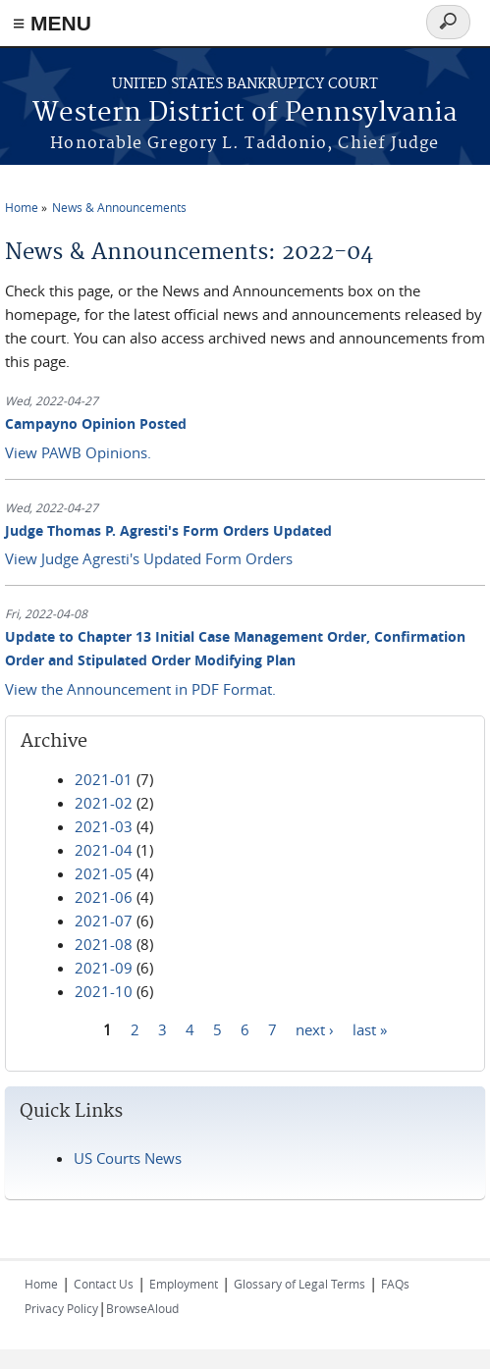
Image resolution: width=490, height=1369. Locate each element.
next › (315, 1029)
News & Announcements (119, 207)
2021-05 (104, 873)
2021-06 (104, 897)
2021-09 (104, 967)
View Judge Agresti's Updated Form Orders (149, 558)
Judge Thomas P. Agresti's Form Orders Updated (168, 530)
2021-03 (104, 826)
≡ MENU (52, 23)
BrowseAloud (142, 1308)
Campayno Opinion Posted (96, 423)
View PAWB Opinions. (78, 452)
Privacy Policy (61, 1308)
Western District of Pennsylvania (245, 113)
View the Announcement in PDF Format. (140, 689)
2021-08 (104, 944)
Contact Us (104, 1283)
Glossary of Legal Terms (299, 1283)
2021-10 (104, 991)
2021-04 (104, 850)
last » (370, 1029)
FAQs (395, 1283)
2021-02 (104, 803)
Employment (183, 1283)
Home (21, 207)
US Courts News (128, 1158)
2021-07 (104, 920)
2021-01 (104, 779)
